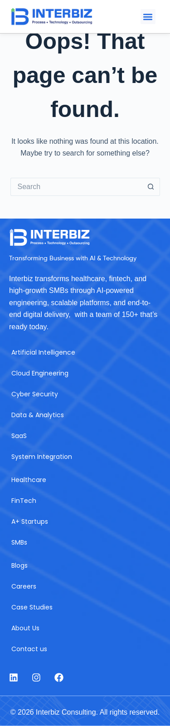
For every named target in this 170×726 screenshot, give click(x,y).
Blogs (19, 565)
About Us (25, 628)
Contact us (29, 648)
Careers (23, 586)
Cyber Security (34, 394)
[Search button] (151, 187)
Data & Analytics (37, 414)
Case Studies (32, 607)
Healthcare (28, 479)
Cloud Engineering (39, 373)
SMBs (19, 542)
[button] (148, 16)
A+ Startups (29, 521)
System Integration (41, 456)
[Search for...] (76, 187)
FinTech (23, 500)
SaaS (19, 435)
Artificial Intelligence (43, 352)
